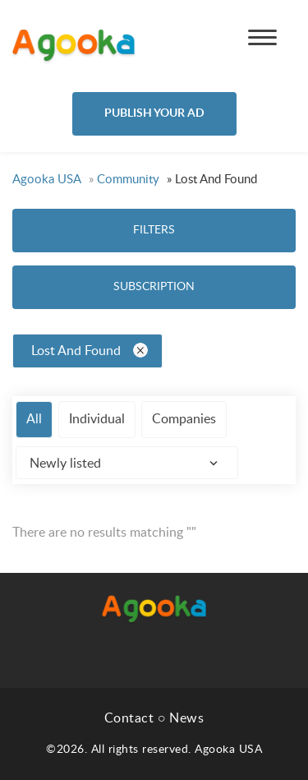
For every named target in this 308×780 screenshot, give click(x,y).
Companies (184, 419)
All (34, 419)
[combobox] (127, 462)
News (186, 718)
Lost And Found (89, 350)
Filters (154, 230)
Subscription (154, 287)
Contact (129, 718)
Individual (97, 419)
